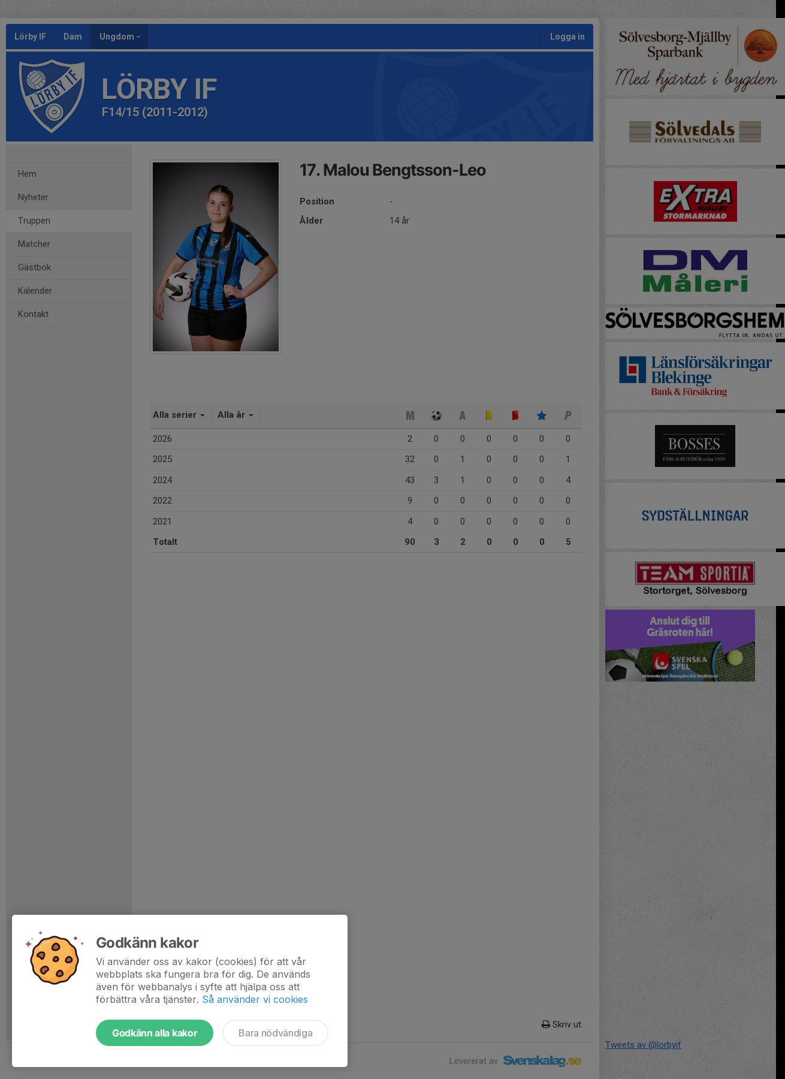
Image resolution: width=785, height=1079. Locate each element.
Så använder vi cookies (255, 999)
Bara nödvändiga (275, 1033)
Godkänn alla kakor (154, 1033)
